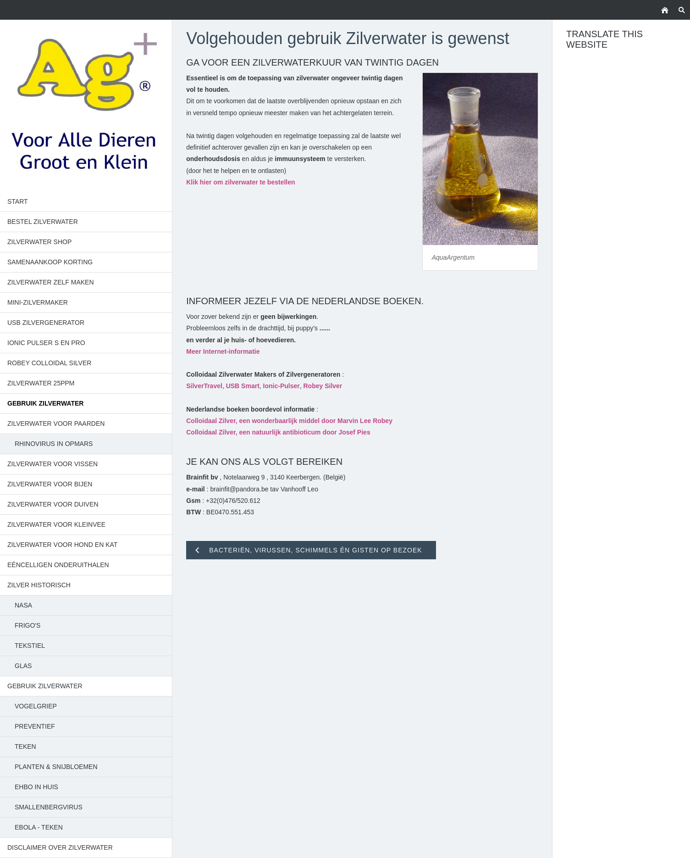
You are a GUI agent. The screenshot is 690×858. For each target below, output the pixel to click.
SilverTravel (204, 386)
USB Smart (242, 386)
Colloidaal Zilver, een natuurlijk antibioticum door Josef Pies (278, 432)
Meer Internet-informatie (222, 351)
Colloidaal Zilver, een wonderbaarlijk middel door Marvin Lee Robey (289, 420)
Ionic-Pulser (281, 386)
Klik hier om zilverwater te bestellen (240, 182)
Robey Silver (323, 386)
